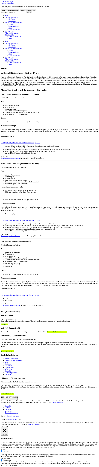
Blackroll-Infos (9, 35)
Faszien (11, 38)
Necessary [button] (4, 449)
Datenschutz (8, 411)
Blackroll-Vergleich (15, 36)
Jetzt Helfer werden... (7, 351)
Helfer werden (9, 369)
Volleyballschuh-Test (11, 17)
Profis (10, 28)
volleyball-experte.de (7, 3)
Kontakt (7, 407)
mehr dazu (37, 424)
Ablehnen (30, 424)
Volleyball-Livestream (11, 33)
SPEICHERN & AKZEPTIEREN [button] (11, 465)
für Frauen (12, 19)
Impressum (8, 374)
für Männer (12, 21)
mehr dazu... (4, 324)
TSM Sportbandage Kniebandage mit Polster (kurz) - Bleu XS (20, 295)
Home (6, 362)
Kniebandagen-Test (14, 29)
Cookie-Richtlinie (57, 402)
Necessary (6, 451)
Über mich (8, 371)
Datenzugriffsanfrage (11, 413)
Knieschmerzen (9, 31)
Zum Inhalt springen (7, 1)
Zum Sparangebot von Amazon (10, 158)
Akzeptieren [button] (23, 424)
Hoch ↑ (21, 419)
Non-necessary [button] (5, 458)
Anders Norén (12, 419)
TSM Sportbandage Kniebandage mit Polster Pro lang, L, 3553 (20, 220)
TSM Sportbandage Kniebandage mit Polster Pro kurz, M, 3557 (20, 143)
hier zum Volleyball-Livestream (57, 332)
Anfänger (11, 24)
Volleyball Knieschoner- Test (14, 22)
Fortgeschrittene (14, 26)
